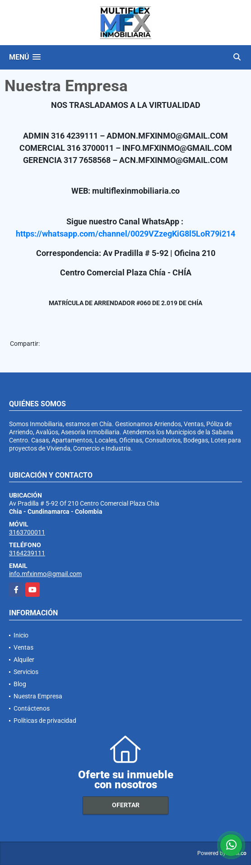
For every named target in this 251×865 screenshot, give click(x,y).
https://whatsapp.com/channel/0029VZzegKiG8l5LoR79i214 (125, 233)
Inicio (21, 635)
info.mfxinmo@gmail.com (45, 573)
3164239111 (27, 553)
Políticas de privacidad (45, 720)
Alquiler (24, 659)
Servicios (26, 671)
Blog (20, 684)
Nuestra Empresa (38, 696)
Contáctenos (32, 708)
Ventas (23, 647)
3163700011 (27, 532)
